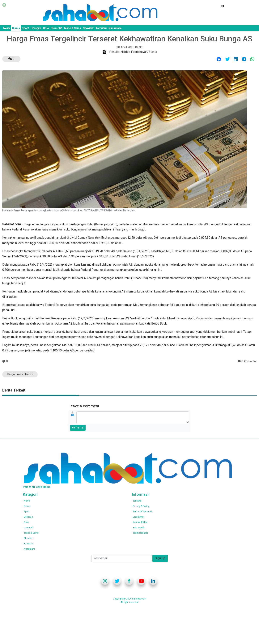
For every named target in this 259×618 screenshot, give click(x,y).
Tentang (137, 501)
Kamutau (101, 28)
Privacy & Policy (141, 506)
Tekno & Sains (72, 28)
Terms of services (142, 511)
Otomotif (56, 28)
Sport (25, 28)
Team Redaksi (140, 533)
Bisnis (16, 28)
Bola (46, 28)
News (6, 28)
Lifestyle (36, 28)
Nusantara (114, 28)
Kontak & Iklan (140, 522)
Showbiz (88, 28)
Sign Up (160, 558)
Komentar (78, 427)
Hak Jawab (138, 527)
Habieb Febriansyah (134, 52)
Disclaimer (138, 517)
